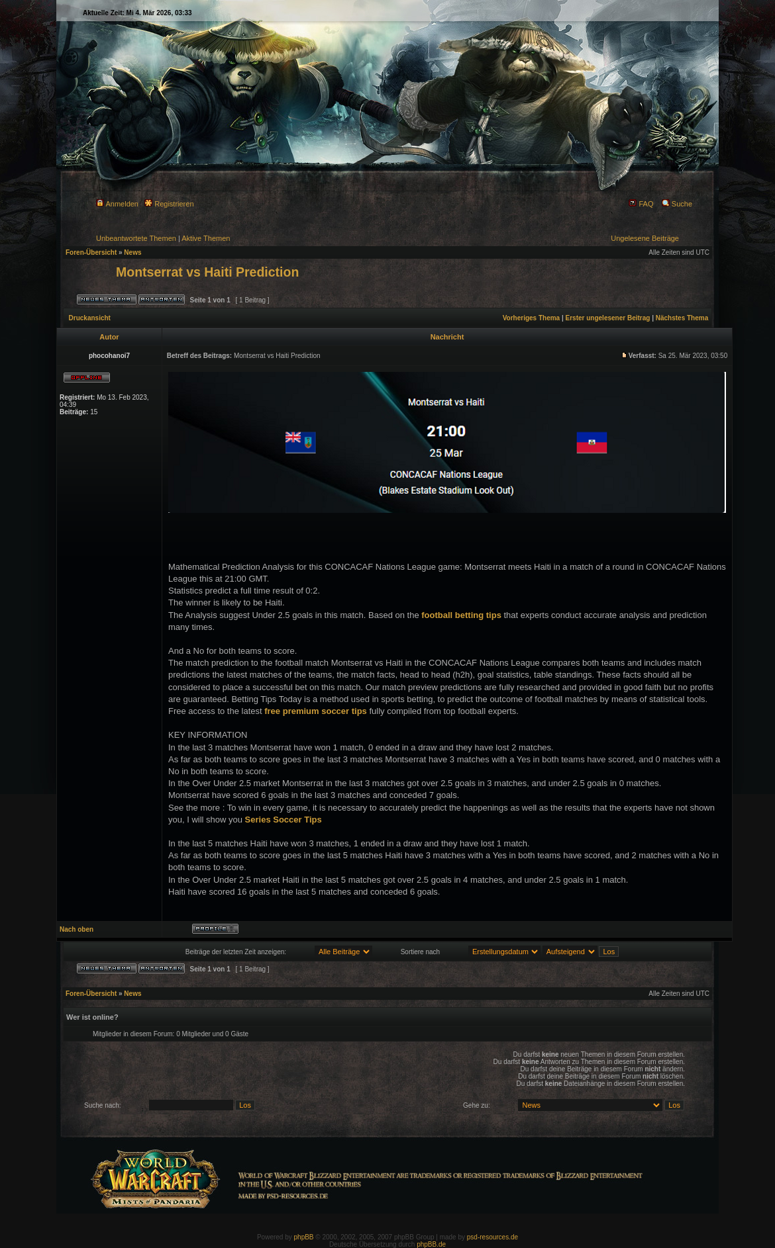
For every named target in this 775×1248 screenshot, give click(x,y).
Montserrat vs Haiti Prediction (207, 272)
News (132, 252)
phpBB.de (431, 1244)
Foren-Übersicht (91, 252)
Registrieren (168, 204)
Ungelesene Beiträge (645, 238)
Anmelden (117, 204)
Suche (677, 204)
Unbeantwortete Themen (136, 238)
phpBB (304, 1237)
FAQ (641, 204)
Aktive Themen (205, 238)
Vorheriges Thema (531, 318)
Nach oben (76, 929)
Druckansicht (90, 318)
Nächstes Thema (682, 318)
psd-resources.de (492, 1237)
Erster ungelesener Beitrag (608, 318)
